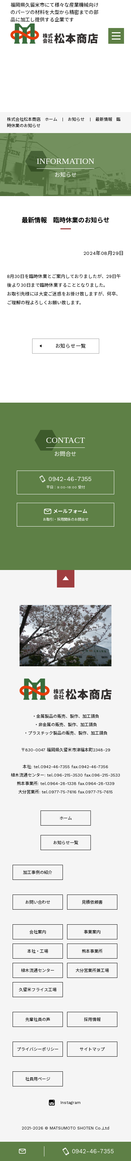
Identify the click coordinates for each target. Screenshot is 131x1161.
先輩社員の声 (37, 1019)
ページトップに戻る (65, 579)
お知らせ (76, 119)
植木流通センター (37, 970)
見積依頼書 (92, 902)
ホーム (65, 818)
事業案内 (92, 932)
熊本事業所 (92, 951)
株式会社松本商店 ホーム (32, 119)
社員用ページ (37, 1079)
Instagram (70, 1102)
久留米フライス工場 (38, 989)
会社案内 (37, 932)
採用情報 (92, 1019)
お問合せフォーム (22, 1151)
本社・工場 (37, 951)
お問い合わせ (37, 902)
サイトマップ (92, 1049)
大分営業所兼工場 (92, 970)
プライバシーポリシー (38, 1049)
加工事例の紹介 (37, 872)
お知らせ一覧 (68, 346)
